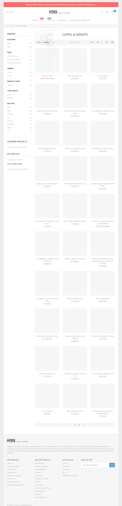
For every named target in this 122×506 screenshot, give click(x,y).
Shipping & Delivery (41, 466)
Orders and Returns (14, 475)
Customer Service (13, 466)
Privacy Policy (12, 472)
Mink (8, 107)
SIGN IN (94, 4)
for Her (9, 72)
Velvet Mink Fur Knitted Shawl (74, 221)
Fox (8, 117)
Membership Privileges (70, 475)
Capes (9, 43)
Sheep (9, 127)
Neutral (9, 75)
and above (13, 63)
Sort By (38, 42)
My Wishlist (66, 469)
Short (9, 94)
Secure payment (40, 469)
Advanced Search (13, 482)
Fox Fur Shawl (102, 76)
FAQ (64, 472)
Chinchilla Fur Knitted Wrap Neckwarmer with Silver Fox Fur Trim (103, 261)
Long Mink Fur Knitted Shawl (103, 148)
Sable (9, 110)
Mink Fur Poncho (102, 299)
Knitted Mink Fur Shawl (47, 148)
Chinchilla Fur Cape (74, 76)
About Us (10, 463)
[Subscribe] (112, 465)
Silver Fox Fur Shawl (75, 299)
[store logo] (61, 12)
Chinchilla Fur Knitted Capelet (102, 336)
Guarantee (39, 475)
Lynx (8, 131)
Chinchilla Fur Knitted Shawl (47, 184)
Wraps (9, 46)
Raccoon (10, 121)
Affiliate (38, 482)
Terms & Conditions (41, 478)
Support (38, 472)
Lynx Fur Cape (47, 76)
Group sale (39, 485)
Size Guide (38, 494)
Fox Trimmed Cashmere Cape (103, 111)
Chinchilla (10, 114)
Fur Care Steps (40, 491)
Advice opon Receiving (43, 488)
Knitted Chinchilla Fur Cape (47, 111)
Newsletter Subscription (16, 485)
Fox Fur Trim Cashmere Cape (102, 374)
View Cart (66, 466)
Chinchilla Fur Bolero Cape (47, 336)
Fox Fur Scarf (47, 411)
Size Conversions (41, 497)
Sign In (65, 463)
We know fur (39, 463)
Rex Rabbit (10, 124)
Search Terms (11, 469)
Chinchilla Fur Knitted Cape (74, 148)
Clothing (9, 85)
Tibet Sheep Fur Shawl (47, 374)
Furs (12, 26)
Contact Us (11, 478)
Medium (9, 98)
